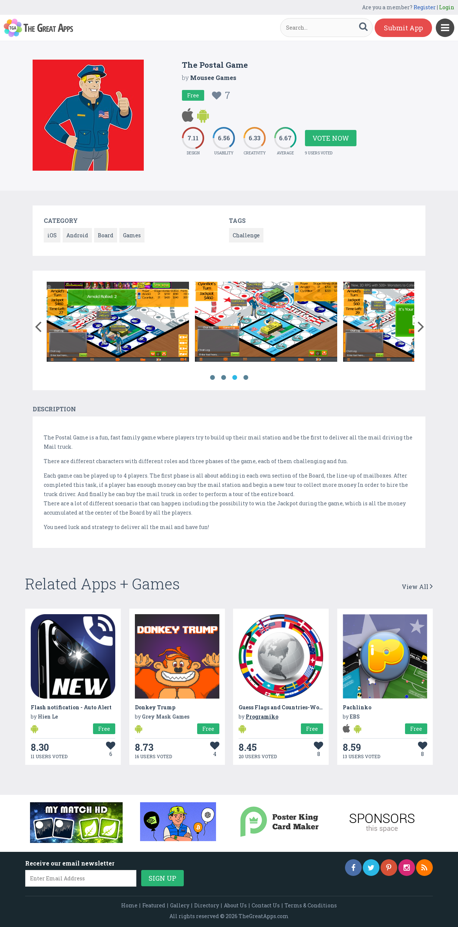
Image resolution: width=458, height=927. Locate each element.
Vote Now (330, 138)
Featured (153, 905)
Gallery (179, 905)
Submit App (403, 27)
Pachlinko (357, 707)
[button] (38, 325)
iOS (52, 235)
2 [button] (223, 377)
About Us (235, 905)
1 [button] (212, 377)
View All (417, 586)
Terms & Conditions (311, 905)
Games (132, 235)
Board (105, 235)
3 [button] (234, 377)
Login (446, 7)
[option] (118, 323)
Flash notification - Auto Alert (71, 707)
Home (129, 905)
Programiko (262, 716)
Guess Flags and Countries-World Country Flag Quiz (308, 707)
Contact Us (266, 905)
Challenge (246, 235)
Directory (206, 905)
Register (425, 7)
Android (77, 235)
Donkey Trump (155, 707)
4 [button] (245, 377)
